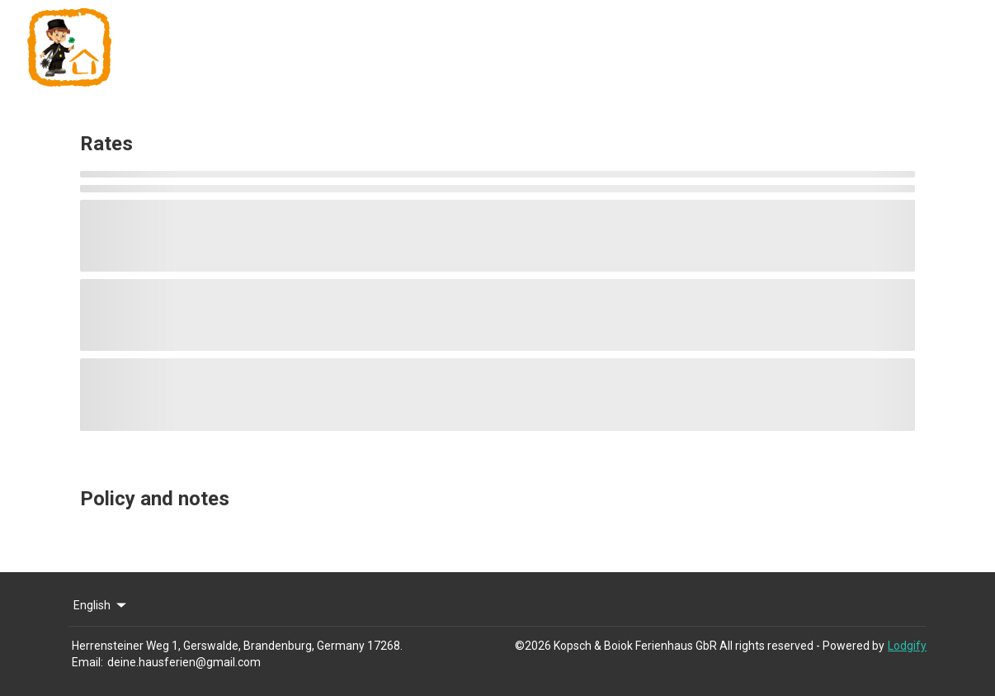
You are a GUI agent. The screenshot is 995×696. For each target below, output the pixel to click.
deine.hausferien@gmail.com (184, 662)
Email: (87, 662)
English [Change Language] (101, 605)
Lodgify (907, 645)
